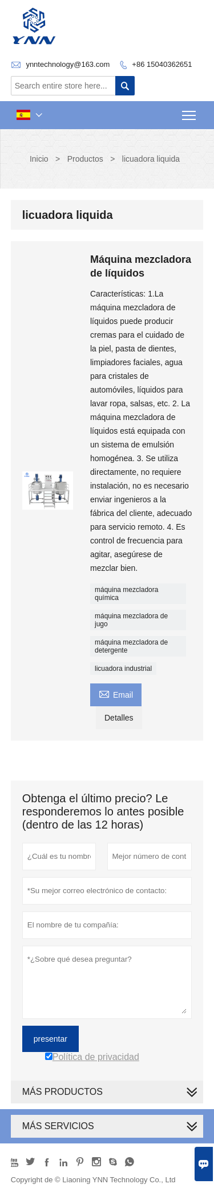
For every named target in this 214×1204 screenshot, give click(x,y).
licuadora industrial (123, 669)
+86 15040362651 (162, 64)
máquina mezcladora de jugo (131, 620)
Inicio (39, 158)
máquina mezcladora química (126, 594)
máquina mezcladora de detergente (131, 646)
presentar (50, 1038)
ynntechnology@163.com (68, 64)
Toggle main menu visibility (189, 112)
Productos (85, 158)
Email (116, 693)
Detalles (119, 717)
